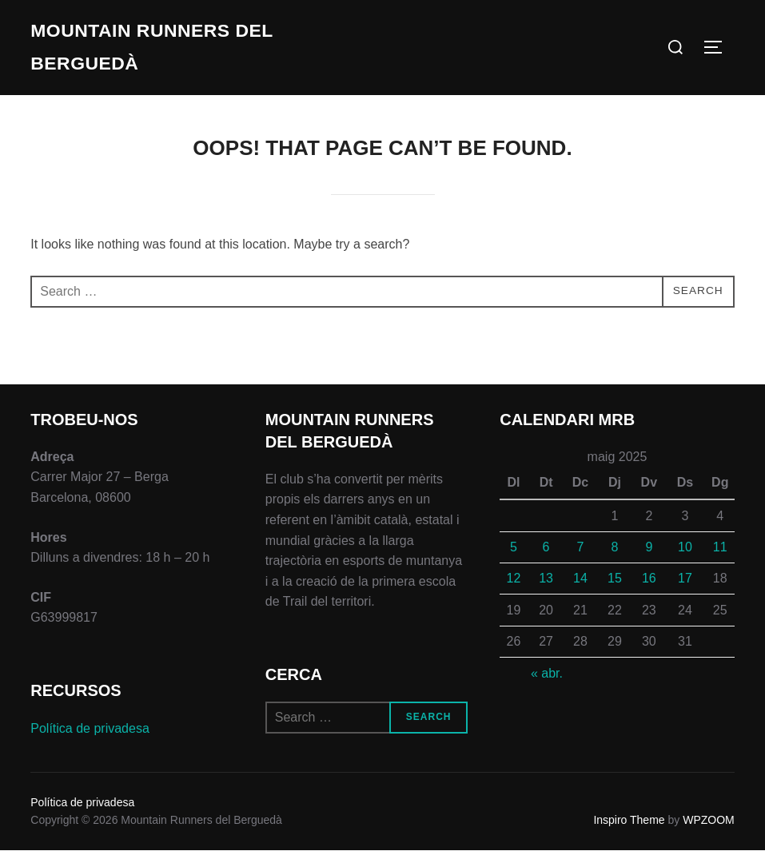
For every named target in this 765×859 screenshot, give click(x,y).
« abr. (547, 682)
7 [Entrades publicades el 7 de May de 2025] (580, 556)
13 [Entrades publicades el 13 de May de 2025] (546, 588)
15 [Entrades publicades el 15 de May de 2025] (615, 588)
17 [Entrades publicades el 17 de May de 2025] (685, 588)
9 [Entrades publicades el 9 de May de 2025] (648, 556)
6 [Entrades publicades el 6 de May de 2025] (546, 556)
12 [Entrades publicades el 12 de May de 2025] (513, 588)
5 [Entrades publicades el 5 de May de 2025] (513, 556)
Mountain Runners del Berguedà (146, 51)
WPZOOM (709, 828)
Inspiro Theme (628, 828)
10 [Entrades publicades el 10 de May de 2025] (685, 556)
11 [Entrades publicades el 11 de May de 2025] (720, 556)
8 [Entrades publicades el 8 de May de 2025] (614, 556)
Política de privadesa (89, 737)
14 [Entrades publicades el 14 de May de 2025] (580, 588)
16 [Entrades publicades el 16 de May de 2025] (649, 588)
